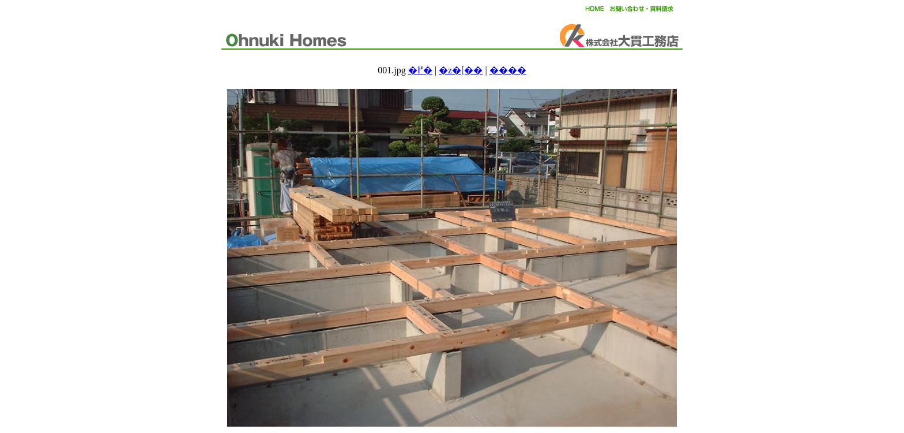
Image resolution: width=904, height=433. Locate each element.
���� (507, 70)
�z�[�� (461, 70)
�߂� (420, 70)
